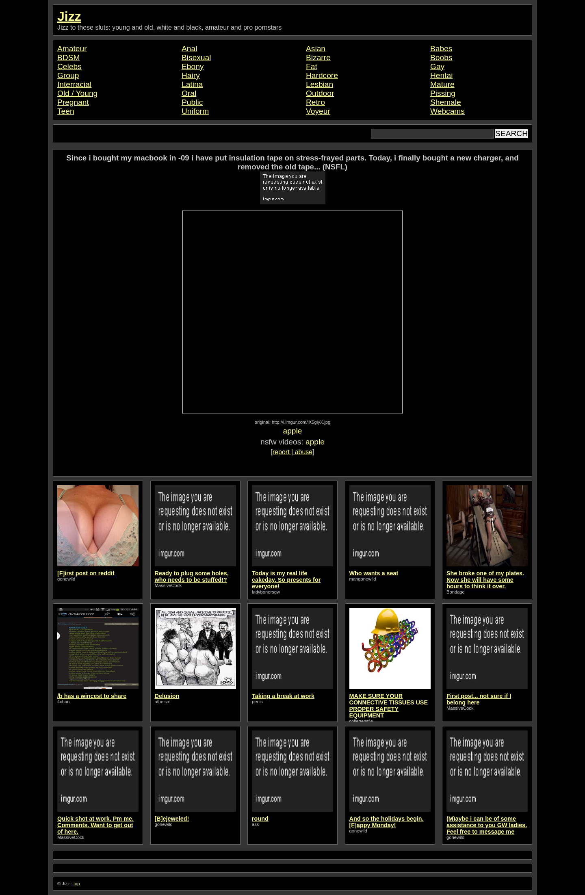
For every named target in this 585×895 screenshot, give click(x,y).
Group (68, 75)
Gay (437, 66)
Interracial (74, 84)
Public (192, 102)
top (77, 883)
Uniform (195, 111)
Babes (441, 48)
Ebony (193, 66)
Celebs (69, 66)
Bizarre (318, 57)
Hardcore (322, 75)
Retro (315, 102)
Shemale (445, 102)
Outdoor (320, 93)
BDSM (68, 57)
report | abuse (292, 452)
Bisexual (196, 57)
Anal (189, 48)
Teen (65, 111)
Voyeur (318, 111)
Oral (189, 93)
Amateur (72, 48)
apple (292, 431)
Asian (315, 48)
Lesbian (319, 84)
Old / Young (77, 93)
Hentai (441, 75)
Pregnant (73, 102)
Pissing (442, 93)
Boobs (441, 57)
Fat (311, 66)
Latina (192, 84)
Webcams (447, 111)
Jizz (69, 16)
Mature (442, 84)
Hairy (191, 75)
